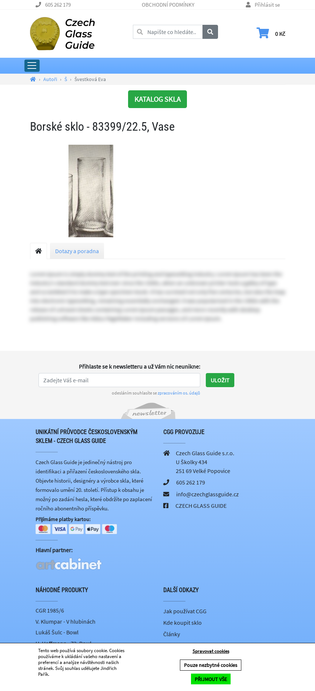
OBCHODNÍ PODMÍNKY (168, 4)
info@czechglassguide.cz (207, 494)
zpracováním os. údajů (179, 393)
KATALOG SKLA (157, 99)
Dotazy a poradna (77, 251)
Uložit (220, 380)
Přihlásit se (267, 4)
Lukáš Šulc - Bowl (57, 633)
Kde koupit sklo (182, 623)
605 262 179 (58, 4)
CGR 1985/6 (50, 611)
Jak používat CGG (185, 611)
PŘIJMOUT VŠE (211, 679)
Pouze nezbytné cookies (210, 665)
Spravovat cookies (210, 651)
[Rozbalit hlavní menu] (32, 66)
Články (171, 634)
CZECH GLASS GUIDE (201, 505)
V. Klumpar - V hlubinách (65, 621)
